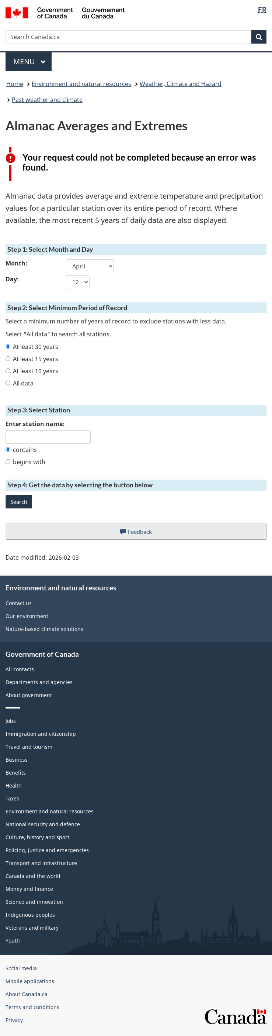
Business (17, 759)
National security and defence (43, 824)
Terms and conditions (32, 1007)
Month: (16, 263)
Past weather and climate (47, 100)
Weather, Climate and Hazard (181, 84)
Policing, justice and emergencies (47, 850)
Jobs (11, 720)
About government (29, 695)
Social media (21, 968)
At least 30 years (32, 347)
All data (20, 383)
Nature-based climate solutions (44, 628)
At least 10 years (32, 371)
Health (14, 785)
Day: (12, 279)
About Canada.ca (27, 994)
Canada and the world (33, 875)
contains (21, 450)
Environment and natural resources (81, 84)
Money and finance (29, 888)
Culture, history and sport (37, 837)
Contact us (19, 603)
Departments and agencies (39, 682)
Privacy (14, 1019)
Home (14, 84)
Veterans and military (32, 927)
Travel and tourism (29, 746)
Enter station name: (35, 424)
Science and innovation (34, 901)
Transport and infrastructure (41, 863)
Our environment (27, 616)
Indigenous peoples (30, 914)
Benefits (16, 772)
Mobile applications (30, 981)
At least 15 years (32, 359)
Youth (13, 940)
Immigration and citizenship (41, 733)
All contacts (20, 669)
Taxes (12, 798)
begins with (25, 462)
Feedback (143, 533)
